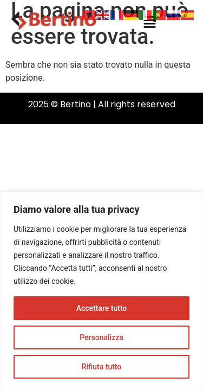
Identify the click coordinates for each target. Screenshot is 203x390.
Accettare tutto (101, 308)
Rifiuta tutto (102, 366)
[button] (149, 23)
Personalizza (101, 337)
